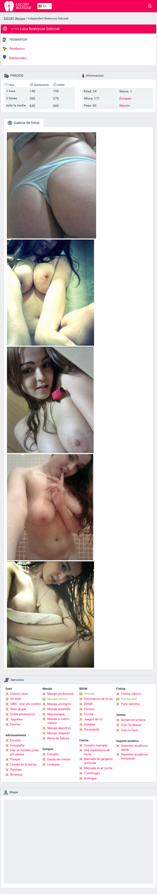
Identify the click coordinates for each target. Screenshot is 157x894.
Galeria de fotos (23, 123)
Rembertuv (14, 49)
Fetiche (15, 724)
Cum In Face (129, 730)
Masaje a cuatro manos (58, 721)
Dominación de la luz (98, 699)
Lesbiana (53, 764)
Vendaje (89, 724)
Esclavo (89, 709)
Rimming (16, 775)
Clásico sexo (19, 694)
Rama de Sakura (58, 738)
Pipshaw (16, 769)
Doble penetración (22, 714)
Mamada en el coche (98, 768)
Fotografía (17, 745)
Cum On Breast (131, 725)
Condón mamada (95, 745)
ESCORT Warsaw (14, 18)
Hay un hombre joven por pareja (24, 752)
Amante (89, 694)
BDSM (88, 704)
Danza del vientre (59, 759)
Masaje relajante (58, 733)
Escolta (15, 740)
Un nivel (15, 699)
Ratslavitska (15, 57)
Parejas (15, 759)
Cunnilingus (92, 773)
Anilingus (90, 778)
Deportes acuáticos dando (134, 748)
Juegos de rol (93, 719)
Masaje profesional (60, 694)
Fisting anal (129, 699)
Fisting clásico (131, 694)
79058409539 (18, 39)
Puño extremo (130, 704)
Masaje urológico (59, 704)
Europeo (125, 98)
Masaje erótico (57, 699)
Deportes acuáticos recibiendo (134, 756)
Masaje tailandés (59, 709)
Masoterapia (55, 714)
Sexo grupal (18, 709)
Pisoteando (92, 729)
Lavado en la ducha (23, 764)
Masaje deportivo (59, 728)
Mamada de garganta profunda (98, 761)
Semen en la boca (133, 720)
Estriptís (53, 754)
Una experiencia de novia (97, 752)
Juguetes (16, 719)
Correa (88, 714)
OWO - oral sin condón (25, 704)
